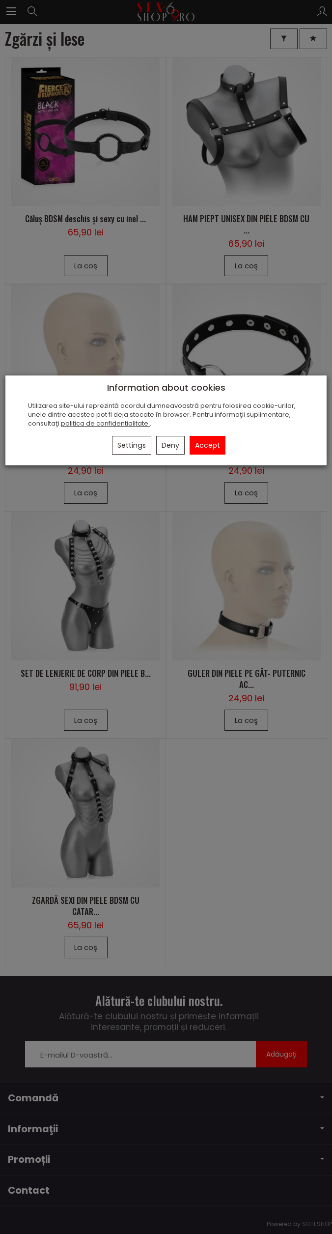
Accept (207, 445)
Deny (170, 445)
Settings (131, 445)
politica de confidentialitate (105, 423)
